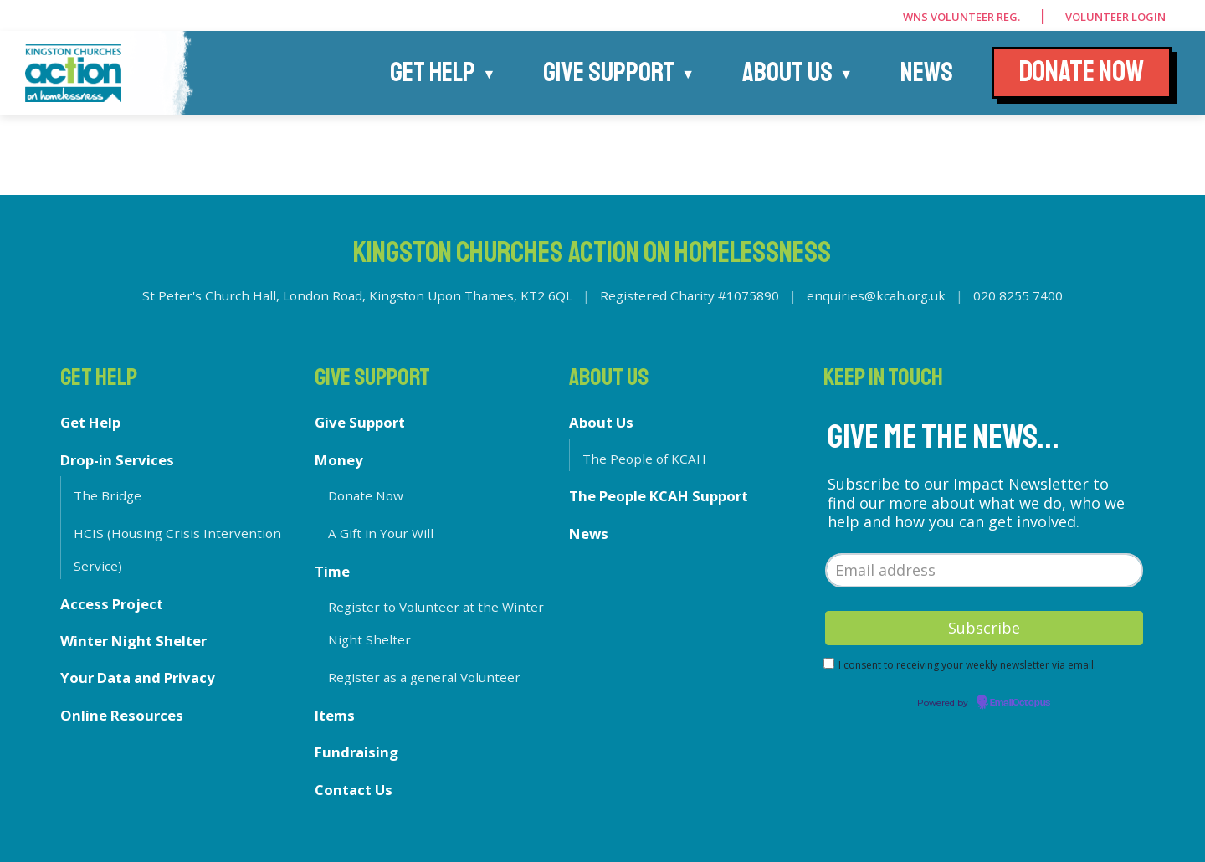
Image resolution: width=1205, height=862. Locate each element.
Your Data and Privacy (137, 677)
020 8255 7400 (1018, 295)
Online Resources (121, 715)
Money (339, 459)
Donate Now (365, 495)
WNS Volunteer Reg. (961, 16)
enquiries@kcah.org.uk (876, 295)
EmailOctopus (1020, 703)
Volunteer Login (1115, 16)
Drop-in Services (117, 459)
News (926, 73)
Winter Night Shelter (133, 640)
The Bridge (107, 495)
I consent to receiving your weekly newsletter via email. (967, 665)
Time (332, 571)
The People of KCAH (644, 458)
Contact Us (353, 789)
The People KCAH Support (658, 495)
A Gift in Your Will (380, 533)
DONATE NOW (1081, 72)
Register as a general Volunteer (424, 677)
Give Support (608, 73)
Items (335, 715)
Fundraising (356, 752)
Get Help (432, 73)
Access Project (111, 603)
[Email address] (984, 570)
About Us (787, 73)
